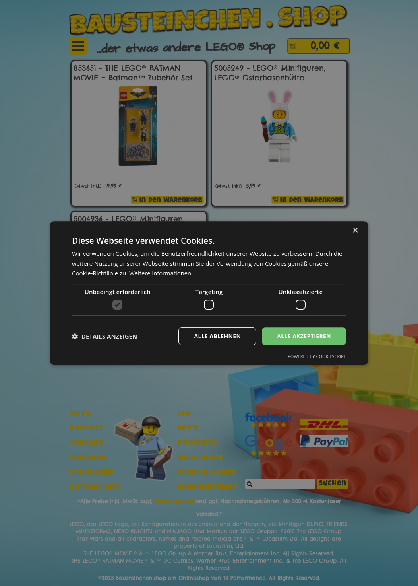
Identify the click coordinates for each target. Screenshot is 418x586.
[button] (104, 336)
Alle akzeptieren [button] (304, 336)
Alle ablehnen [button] (217, 336)
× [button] (355, 231)
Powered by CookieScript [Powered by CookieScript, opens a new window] (317, 356)
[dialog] (209, 293)
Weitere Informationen (160, 273)
